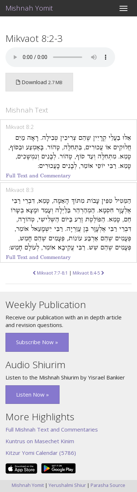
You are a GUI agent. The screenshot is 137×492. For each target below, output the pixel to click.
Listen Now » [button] (32, 394)
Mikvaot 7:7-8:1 (50, 273)
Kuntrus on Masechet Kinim (39, 441)
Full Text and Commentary (38, 175)
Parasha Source (108, 485)
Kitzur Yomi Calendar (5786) (40, 452)
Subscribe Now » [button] (37, 342)
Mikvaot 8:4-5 (88, 273)
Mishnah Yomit (29, 8)
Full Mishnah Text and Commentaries (51, 429)
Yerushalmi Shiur (67, 485)
